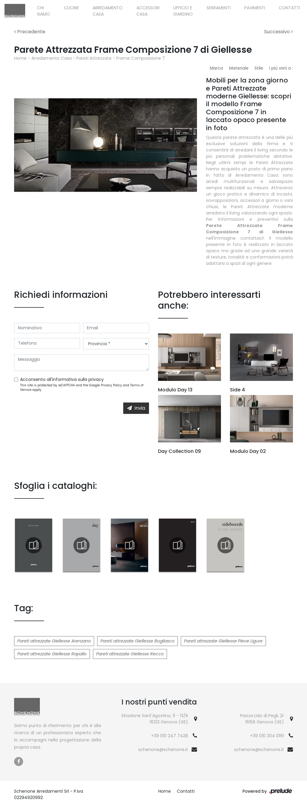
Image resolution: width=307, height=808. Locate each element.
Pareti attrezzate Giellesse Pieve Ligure (223, 641)
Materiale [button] (239, 68)
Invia (136, 408)
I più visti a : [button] (281, 68)
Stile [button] (259, 68)
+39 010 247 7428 (169, 736)
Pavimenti (254, 8)
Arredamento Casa (108, 11)
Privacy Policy (111, 385)
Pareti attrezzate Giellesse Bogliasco (137, 641)
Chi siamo (43, 11)
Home (20, 58)
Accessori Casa (147, 11)
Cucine (71, 8)
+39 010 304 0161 (267, 736)
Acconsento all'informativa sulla (62, 379)
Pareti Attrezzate (94, 58)
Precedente (29, 31)
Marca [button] (216, 68)
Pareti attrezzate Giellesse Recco (130, 654)
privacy (96, 379)
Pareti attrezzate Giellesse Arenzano (54, 641)
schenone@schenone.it (163, 750)
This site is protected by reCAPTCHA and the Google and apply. (81, 387)
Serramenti (219, 8)
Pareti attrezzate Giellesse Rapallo (52, 654)
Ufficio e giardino (183, 11)
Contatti (289, 8)
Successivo (278, 31)
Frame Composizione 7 (140, 58)
